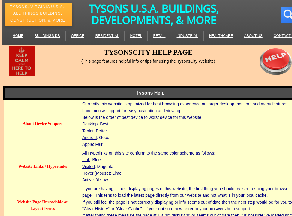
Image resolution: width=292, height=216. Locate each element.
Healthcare (221, 36)
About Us (253, 36)
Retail (159, 36)
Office (77, 36)
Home (18, 36)
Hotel (136, 36)
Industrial (187, 36)
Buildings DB (47, 36)
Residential (107, 36)
